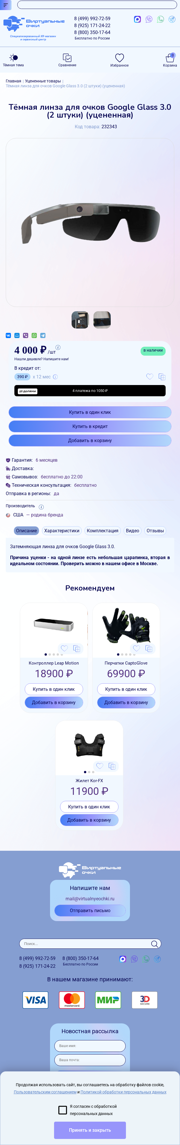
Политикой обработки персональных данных (123, 1092)
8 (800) (92, 35)
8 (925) (92, 25)
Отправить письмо (90, 910)
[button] (46, 654)
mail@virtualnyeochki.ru (90, 898)
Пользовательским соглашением (45, 1092)
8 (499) (92, 18)
